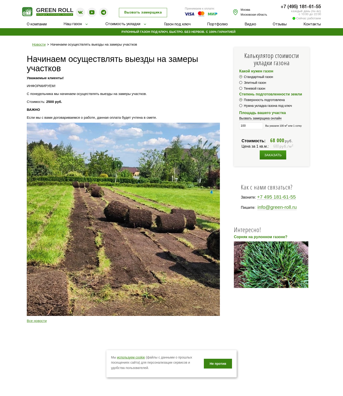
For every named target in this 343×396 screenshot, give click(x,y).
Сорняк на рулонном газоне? (260, 237)
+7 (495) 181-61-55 (301, 7)
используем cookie (131, 357)
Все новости (37, 321)
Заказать (273, 155)
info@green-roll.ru (277, 207)
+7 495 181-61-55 (276, 197)
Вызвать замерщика (143, 12)
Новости (39, 44)
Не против (218, 364)
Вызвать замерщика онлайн (260, 118)
